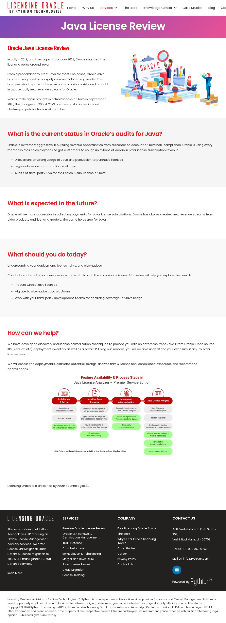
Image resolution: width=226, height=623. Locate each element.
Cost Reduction (73, 548)
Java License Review (76, 564)
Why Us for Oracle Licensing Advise (136, 541)
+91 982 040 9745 (195, 549)
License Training (73, 575)
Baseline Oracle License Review (83, 528)
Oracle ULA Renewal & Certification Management (81, 536)
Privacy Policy (126, 559)
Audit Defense (72, 543)
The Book (123, 534)
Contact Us (125, 564)
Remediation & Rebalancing (81, 554)
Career (122, 554)
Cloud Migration (73, 570)
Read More (15, 573)
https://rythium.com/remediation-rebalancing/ (42, 495)
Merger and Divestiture (78, 559)
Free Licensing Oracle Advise (137, 528)
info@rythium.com (196, 559)
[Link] (35, 8)
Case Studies (126, 548)
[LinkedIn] (176, 570)
